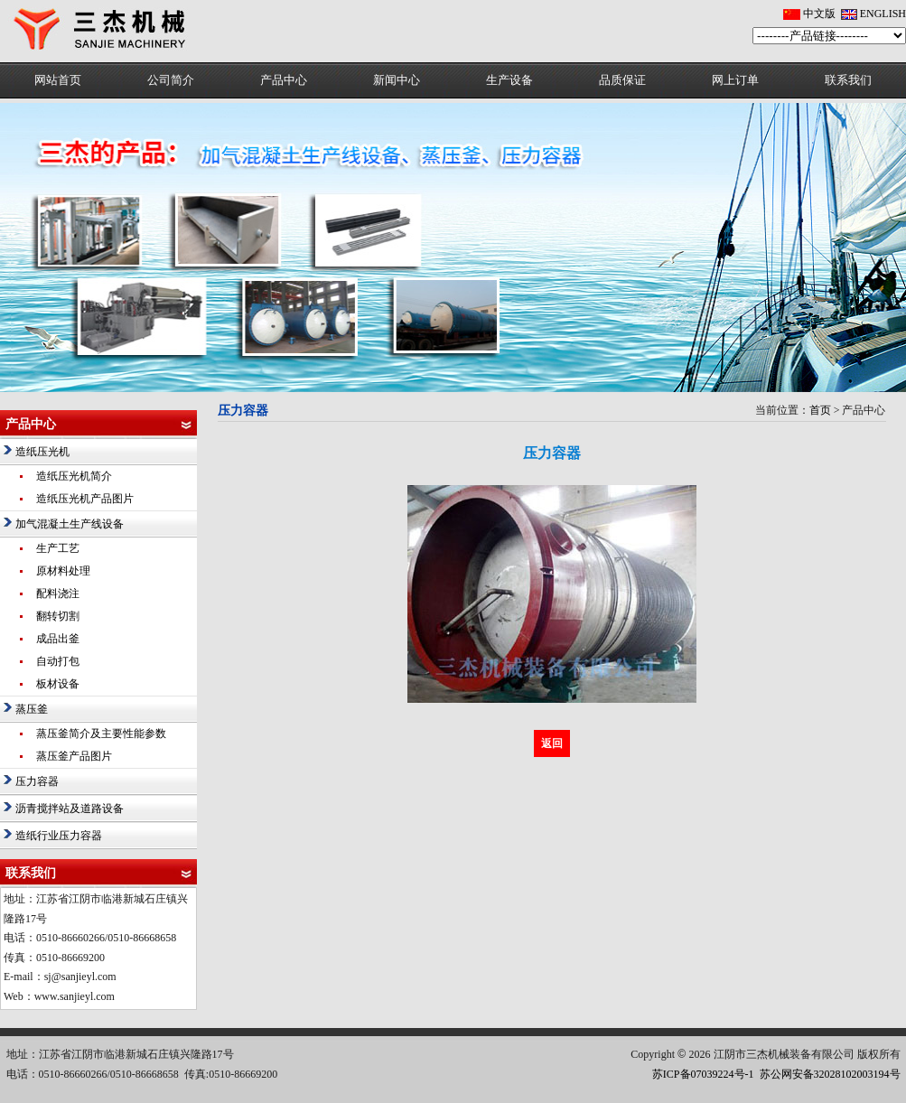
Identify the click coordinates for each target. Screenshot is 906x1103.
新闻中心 (396, 80)
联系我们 (848, 80)
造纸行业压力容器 (58, 835)
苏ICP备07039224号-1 (703, 1074)
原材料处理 (63, 571)
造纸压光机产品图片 (85, 498)
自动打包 (57, 661)
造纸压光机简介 (74, 476)
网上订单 (735, 80)
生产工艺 (57, 548)
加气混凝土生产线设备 (69, 524)
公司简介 (170, 80)
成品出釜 (57, 638)
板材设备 (57, 684)
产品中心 (283, 80)
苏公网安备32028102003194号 (830, 1074)
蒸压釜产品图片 (74, 756)
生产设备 (509, 80)
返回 (552, 743)
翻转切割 (57, 616)
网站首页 (57, 80)
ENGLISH (883, 13)
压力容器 (37, 781)
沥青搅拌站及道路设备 (69, 808)
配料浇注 (57, 593)
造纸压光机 (42, 451)
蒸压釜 (31, 709)
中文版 (819, 13)
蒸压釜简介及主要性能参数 (101, 733)
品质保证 (622, 80)
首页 (820, 410)
